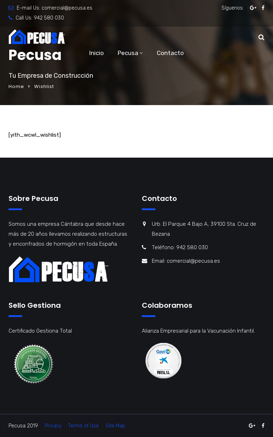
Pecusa (128, 52)
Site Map (115, 426)
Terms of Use (83, 426)
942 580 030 (49, 18)
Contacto (170, 52)
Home (16, 86)
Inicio (96, 52)
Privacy (53, 426)
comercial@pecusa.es (67, 8)
